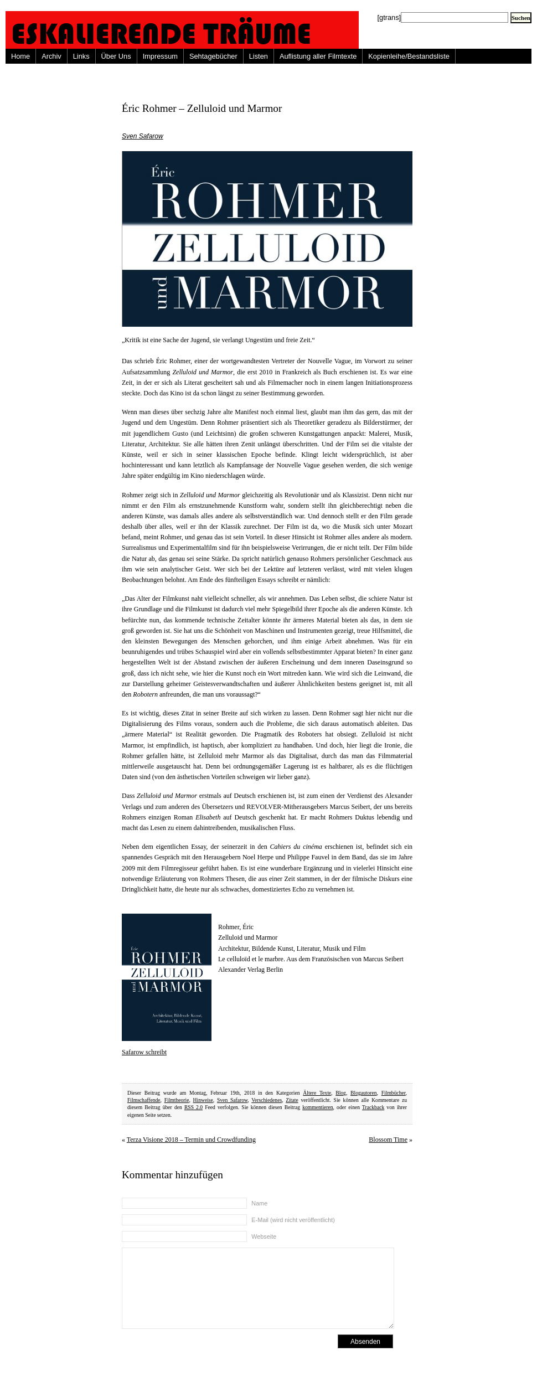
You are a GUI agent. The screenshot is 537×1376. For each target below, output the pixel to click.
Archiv (51, 56)
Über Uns (116, 56)
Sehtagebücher (213, 56)
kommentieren (317, 1107)
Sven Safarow (142, 136)
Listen (258, 56)
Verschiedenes (266, 1100)
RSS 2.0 (193, 1107)
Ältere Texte (317, 1093)
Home (20, 56)
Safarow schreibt (144, 1052)
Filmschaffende (144, 1100)
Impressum (160, 56)
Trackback (373, 1107)
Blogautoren (363, 1093)
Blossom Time (388, 1139)
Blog (340, 1093)
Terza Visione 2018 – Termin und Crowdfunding (191, 1139)
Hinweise (203, 1100)
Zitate (292, 1100)
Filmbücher (393, 1093)
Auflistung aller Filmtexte (318, 56)
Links (81, 56)
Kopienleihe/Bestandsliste (409, 56)
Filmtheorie (176, 1100)
